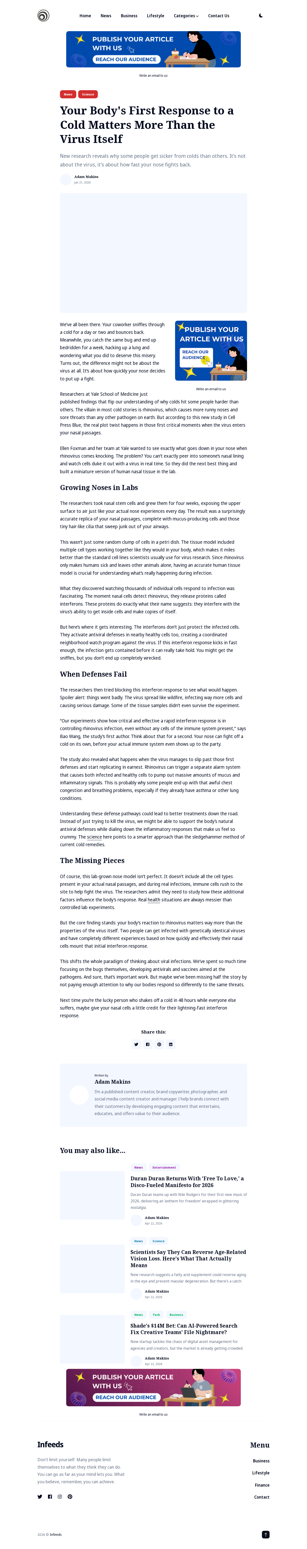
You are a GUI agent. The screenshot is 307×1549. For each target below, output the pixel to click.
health (154, 900)
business (176, 1315)
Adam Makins (86, 177)
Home (85, 15)
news (68, 94)
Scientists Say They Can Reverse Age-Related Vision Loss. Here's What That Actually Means (188, 1259)
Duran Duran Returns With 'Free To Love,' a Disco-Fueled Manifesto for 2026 (187, 1181)
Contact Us (218, 15)
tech (156, 1315)
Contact (262, 1497)
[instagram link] (60, 1496)
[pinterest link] (70, 1496)
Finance (262, 1485)
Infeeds (56, 1534)
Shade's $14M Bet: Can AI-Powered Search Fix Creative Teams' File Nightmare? (183, 1329)
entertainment (164, 1167)
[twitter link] (40, 1496)
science (88, 94)
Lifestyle (155, 15)
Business (129, 15)
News (106, 15)
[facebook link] (50, 1496)
